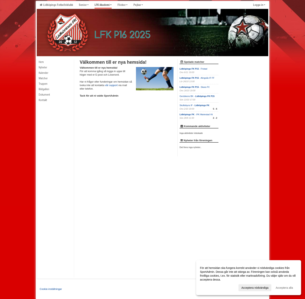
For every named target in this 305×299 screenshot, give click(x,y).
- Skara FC (195, 87)
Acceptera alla (284, 287)
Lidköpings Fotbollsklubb (56, 4)
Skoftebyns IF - (194, 105)
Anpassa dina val (210, 287)
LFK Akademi (103, 4)
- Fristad (194, 69)
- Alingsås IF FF (197, 78)
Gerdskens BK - (197, 96)
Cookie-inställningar (51, 289)
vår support (111, 85)
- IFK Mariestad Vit (196, 114)
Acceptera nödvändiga (254, 287)
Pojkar (138, 4)
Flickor (122, 4)
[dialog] (248, 277)
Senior (84, 4)
